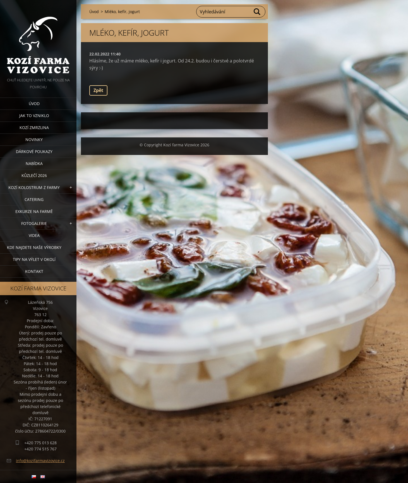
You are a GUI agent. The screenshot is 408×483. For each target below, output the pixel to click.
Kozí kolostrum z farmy (34, 187)
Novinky (34, 139)
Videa (34, 235)
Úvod (34, 103)
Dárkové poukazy (34, 151)
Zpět (98, 90)
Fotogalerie (34, 223)
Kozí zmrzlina (34, 127)
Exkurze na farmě (34, 211)
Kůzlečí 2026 (34, 175)
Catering (34, 199)
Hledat (257, 12)
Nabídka (34, 163)
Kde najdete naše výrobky (34, 247)
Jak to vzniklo (34, 115)
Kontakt (34, 271)
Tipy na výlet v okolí (34, 259)
